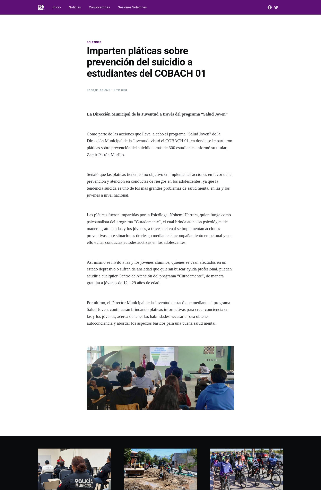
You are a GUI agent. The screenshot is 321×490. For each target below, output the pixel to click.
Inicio (57, 7)
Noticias (75, 7)
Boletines (94, 42)
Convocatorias (99, 7)
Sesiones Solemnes (132, 7)
